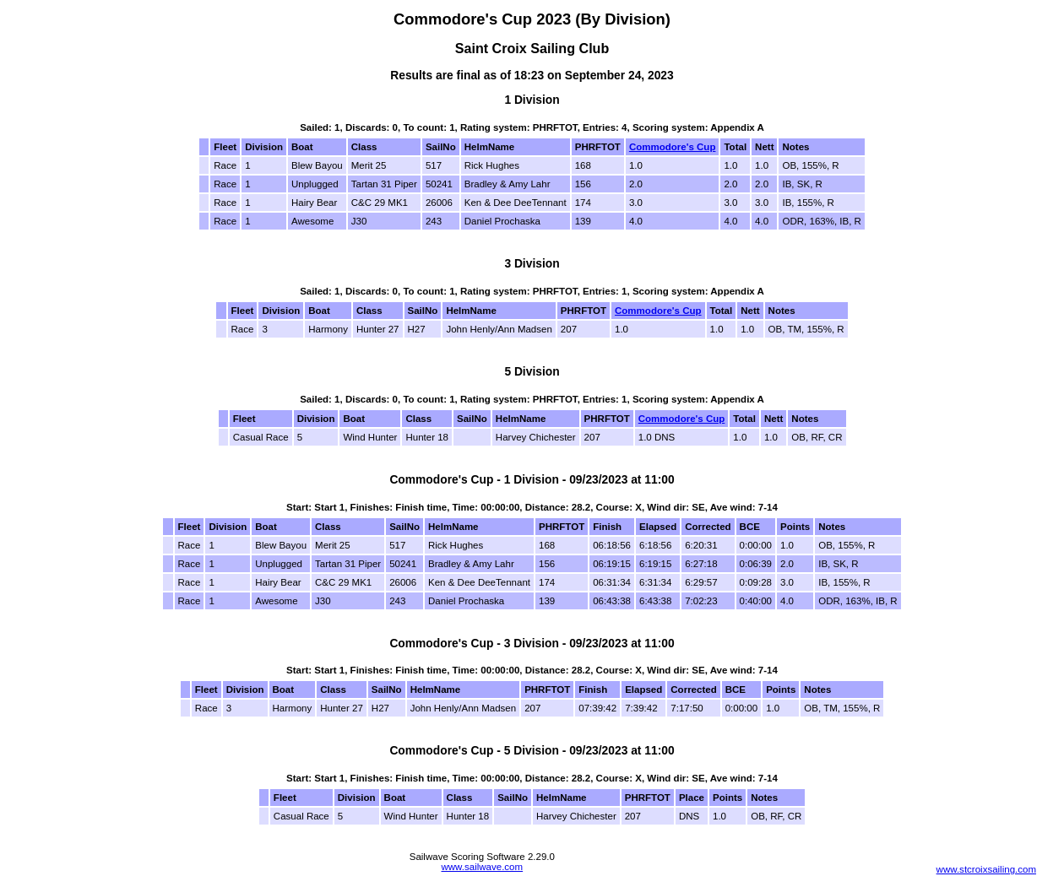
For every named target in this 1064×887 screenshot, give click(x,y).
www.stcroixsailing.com (986, 869)
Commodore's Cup (672, 147)
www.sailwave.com (482, 867)
